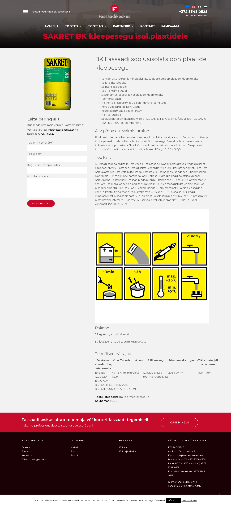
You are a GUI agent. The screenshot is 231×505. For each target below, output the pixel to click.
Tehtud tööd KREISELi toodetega (46, 11)
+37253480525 (46, 133)
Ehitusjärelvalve (128, 451)
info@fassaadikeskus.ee (61, 129)
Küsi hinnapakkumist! (196, 15)
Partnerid (123, 26)
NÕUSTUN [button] (173, 500)
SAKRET (116, 400)
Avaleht (52, 26)
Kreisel (74, 447)
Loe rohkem (189, 500)
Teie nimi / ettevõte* (57, 146)
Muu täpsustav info (57, 187)
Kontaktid (27, 455)
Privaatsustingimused (34, 459)
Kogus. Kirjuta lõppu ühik (57, 169)
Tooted (73, 26)
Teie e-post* (57, 157)
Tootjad (97, 26)
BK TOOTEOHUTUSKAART (112, 384)
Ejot (72, 451)
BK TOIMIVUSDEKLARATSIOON (115, 388)
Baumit (74, 455)
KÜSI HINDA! (179, 422)
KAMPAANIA (170, 26)
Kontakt (147, 26)
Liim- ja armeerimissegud (133, 396)
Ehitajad (123, 447)
